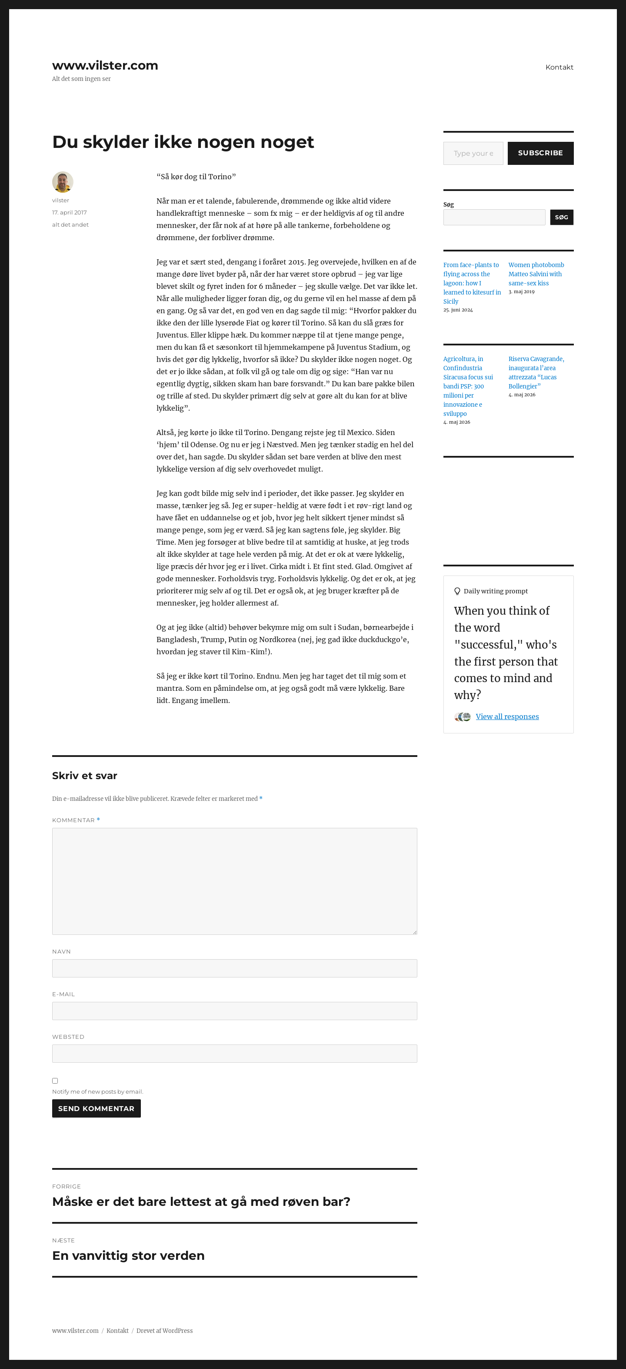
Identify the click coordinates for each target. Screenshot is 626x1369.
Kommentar (76, 820)
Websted (68, 1036)
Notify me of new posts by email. (97, 1091)
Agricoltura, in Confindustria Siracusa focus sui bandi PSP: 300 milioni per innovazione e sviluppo (468, 386)
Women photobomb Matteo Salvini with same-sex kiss (536, 274)
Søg (448, 204)
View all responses (507, 716)
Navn (61, 951)
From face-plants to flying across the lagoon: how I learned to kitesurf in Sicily (472, 283)
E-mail (63, 994)
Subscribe (540, 153)
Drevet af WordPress (165, 1331)
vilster (60, 200)
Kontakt (560, 67)
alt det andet (70, 224)
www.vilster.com (105, 65)
